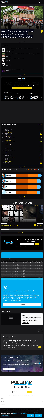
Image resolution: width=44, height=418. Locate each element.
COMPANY (22, 398)
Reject (39, 415)
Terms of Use (39, 246)
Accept (31, 415)
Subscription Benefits (9, 368)
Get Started (22, 304)
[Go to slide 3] (20, 199)
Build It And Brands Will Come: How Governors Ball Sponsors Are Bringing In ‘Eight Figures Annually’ (17, 33)
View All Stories (22, 232)
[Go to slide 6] (23, 199)
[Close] (42, 410)
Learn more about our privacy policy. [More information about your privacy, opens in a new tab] (20, 413)
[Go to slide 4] (21, 199)
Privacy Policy (33, 246)
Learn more (22, 88)
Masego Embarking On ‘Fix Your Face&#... (10, 225)
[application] (22, 184)
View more (22, 75)
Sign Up (36, 244)
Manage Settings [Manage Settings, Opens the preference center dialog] (5, 415)
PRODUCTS (22, 401)
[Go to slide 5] (22, 199)
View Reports (25, 322)
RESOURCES (22, 405)
